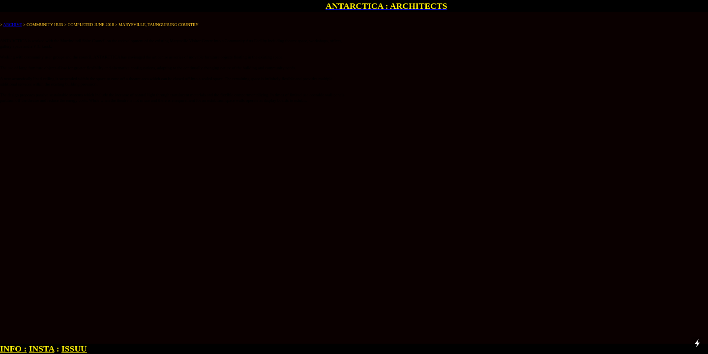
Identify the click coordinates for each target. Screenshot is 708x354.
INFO (11, 349)
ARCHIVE (12, 24)
